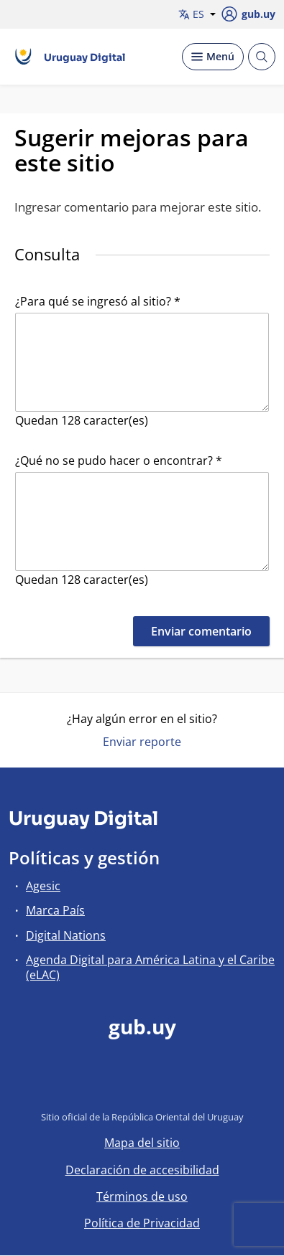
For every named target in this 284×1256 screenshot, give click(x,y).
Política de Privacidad (142, 1223)
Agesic (43, 886)
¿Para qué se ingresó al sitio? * (97, 301)
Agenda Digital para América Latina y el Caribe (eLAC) (150, 967)
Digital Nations (66, 935)
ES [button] (197, 14)
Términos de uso (142, 1196)
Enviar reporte (142, 742)
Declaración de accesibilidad (142, 1170)
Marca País (55, 910)
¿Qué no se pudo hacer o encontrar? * (118, 460)
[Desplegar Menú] (213, 56)
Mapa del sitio (142, 1143)
